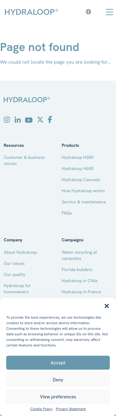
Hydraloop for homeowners (17, 289)
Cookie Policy (41, 409)
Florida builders (77, 269)
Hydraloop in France (81, 292)
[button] (107, 305)
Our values (14, 263)
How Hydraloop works (83, 190)
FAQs (67, 213)
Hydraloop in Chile (80, 280)
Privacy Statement (71, 409)
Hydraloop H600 (78, 168)
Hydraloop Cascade (81, 179)
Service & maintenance (84, 202)
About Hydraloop (20, 252)
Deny (58, 380)
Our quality (14, 274)
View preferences (58, 397)
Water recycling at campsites (79, 255)
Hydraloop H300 (78, 157)
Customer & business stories (24, 160)
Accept (58, 363)
